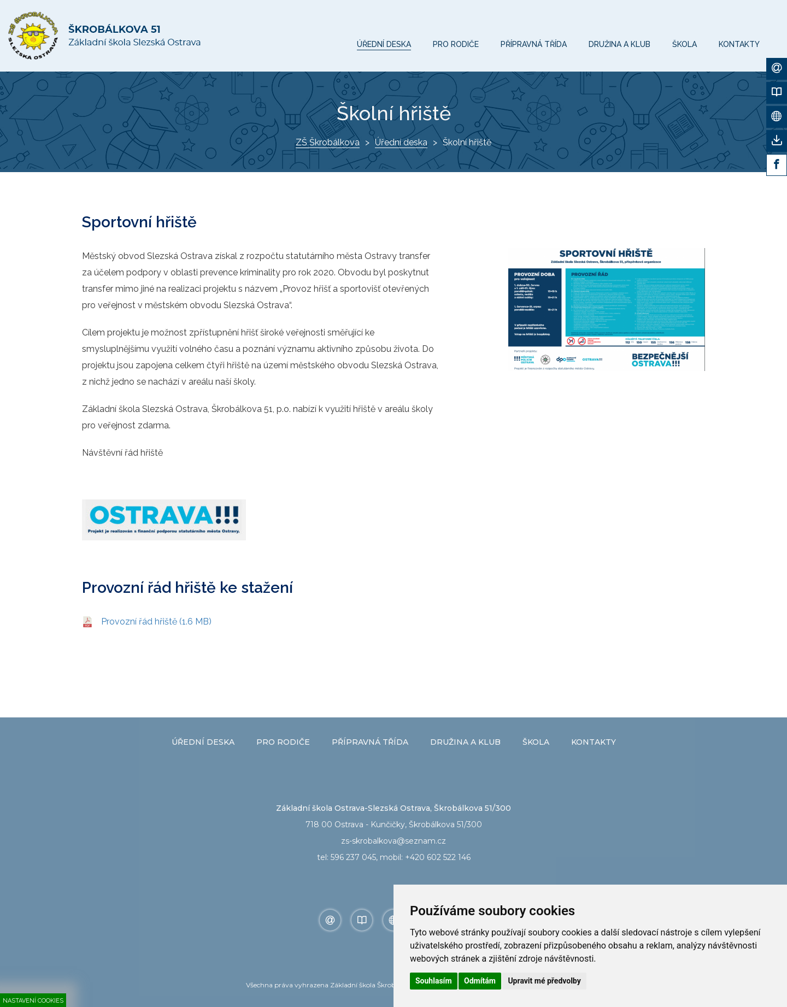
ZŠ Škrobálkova (328, 142)
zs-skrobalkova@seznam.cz (393, 841)
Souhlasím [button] (433, 980)
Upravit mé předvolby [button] (544, 980)
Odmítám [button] (480, 980)
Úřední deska (401, 142)
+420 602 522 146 (438, 857)
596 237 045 (353, 857)
